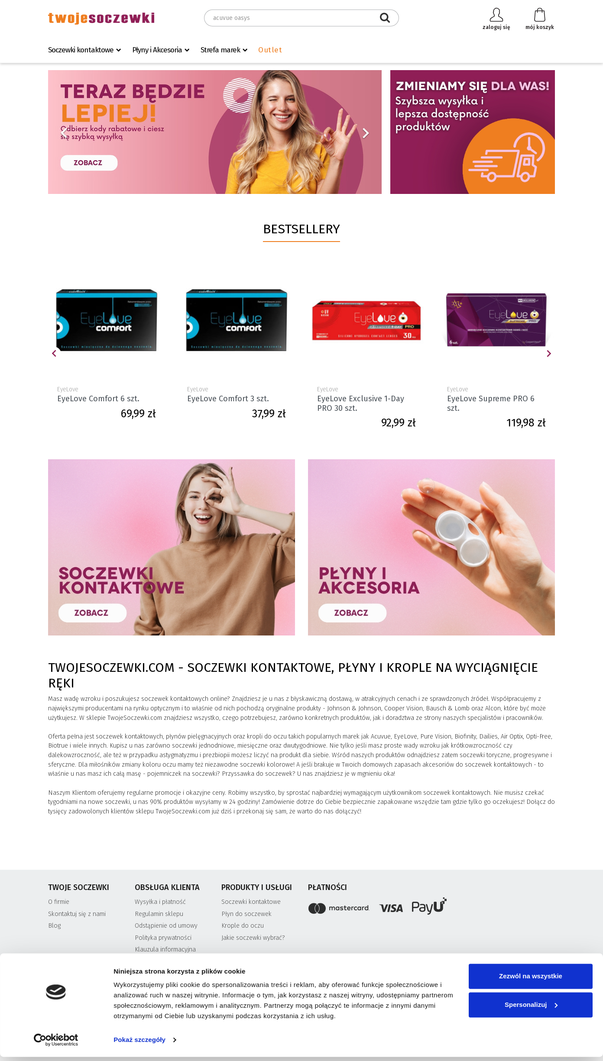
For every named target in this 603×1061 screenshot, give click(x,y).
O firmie (58, 902)
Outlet (270, 50)
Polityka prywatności (163, 938)
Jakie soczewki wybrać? (253, 938)
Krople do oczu (242, 925)
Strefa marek (220, 50)
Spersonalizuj (531, 1008)
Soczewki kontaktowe (80, 50)
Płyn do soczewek (246, 914)
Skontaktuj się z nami (77, 914)
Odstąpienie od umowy (166, 925)
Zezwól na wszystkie (530, 980)
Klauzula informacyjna (165, 949)
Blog (54, 925)
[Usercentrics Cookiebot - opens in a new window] (56, 1044)
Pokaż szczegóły (139, 1044)
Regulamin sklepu (159, 914)
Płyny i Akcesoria (157, 50)
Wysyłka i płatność (160, 902)
